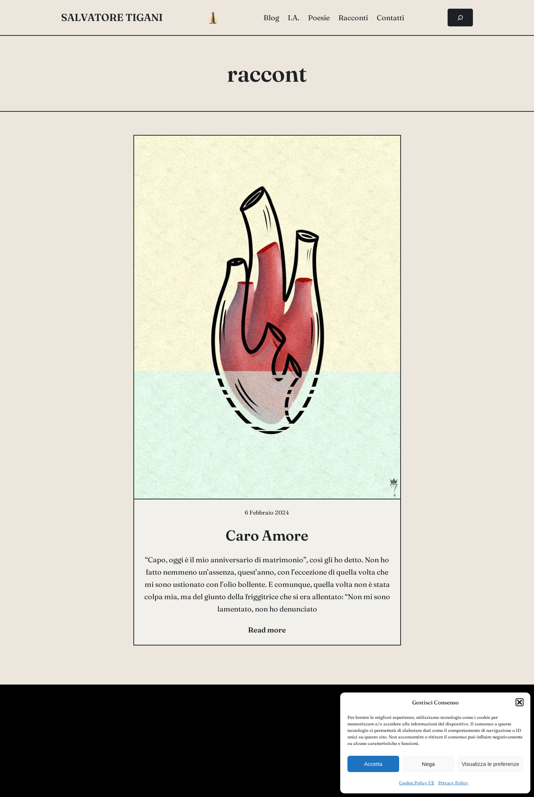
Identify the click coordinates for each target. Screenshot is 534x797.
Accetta (373, 764)
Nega (428, 764)
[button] (519, 702)
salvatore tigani (112, 17)
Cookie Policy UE (417, 782)
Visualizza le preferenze (490, 764)
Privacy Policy (453, 782)
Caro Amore (267, 535)
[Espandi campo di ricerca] (460, 17)
